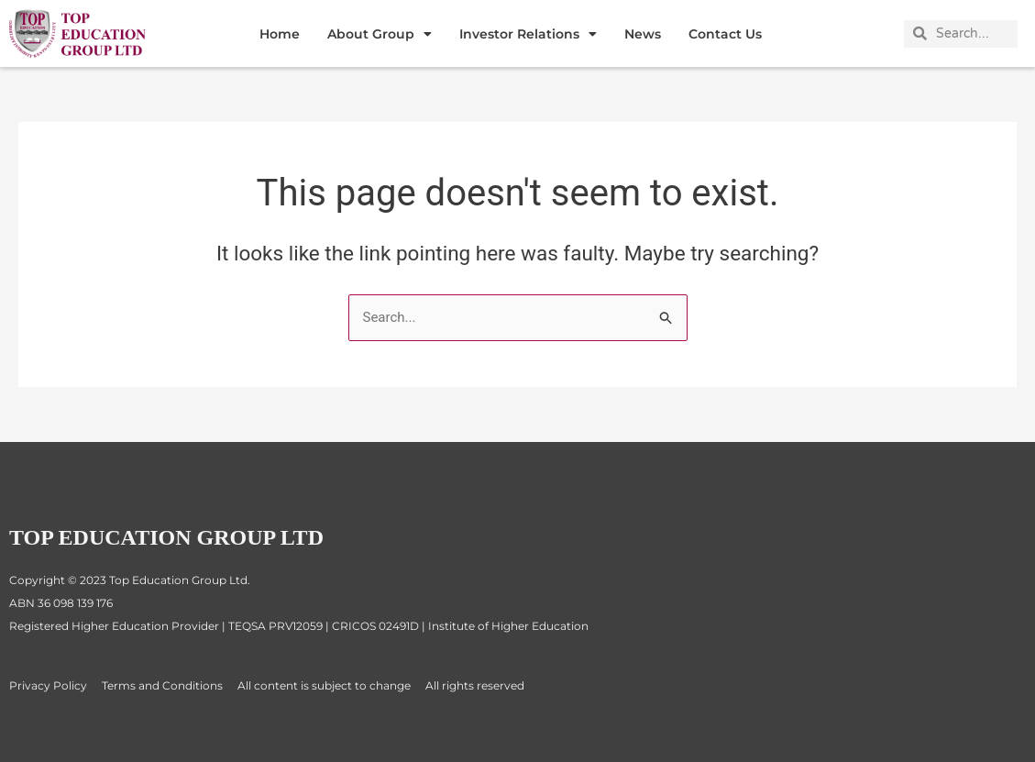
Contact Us (725, 34)
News (642, 34)
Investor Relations (528, 34)
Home (279, 34)
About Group (379, 34)
